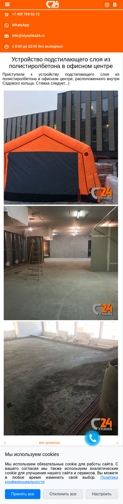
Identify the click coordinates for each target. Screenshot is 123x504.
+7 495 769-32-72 (25, 14)
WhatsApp (20, 25)
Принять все (22, 494)
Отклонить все (63, 494)
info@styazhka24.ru (28, 36)
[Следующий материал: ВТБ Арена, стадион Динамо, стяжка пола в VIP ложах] (117, 443)
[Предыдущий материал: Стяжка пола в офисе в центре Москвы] (4, 443)
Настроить (101, 494)
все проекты (49, 443)
